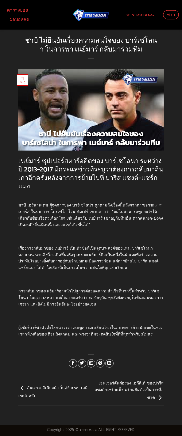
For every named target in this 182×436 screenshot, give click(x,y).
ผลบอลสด (20, 19)
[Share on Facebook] (73, 363)
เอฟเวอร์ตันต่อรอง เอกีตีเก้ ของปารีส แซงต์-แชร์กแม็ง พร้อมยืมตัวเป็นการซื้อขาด (129, 390)
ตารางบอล (17, 10)
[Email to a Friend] (91, 363)
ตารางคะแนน (140, 14)
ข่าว (171, 14)
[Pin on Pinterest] (100, 363)
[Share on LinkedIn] (109, 363)
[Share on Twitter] (82, 363)
